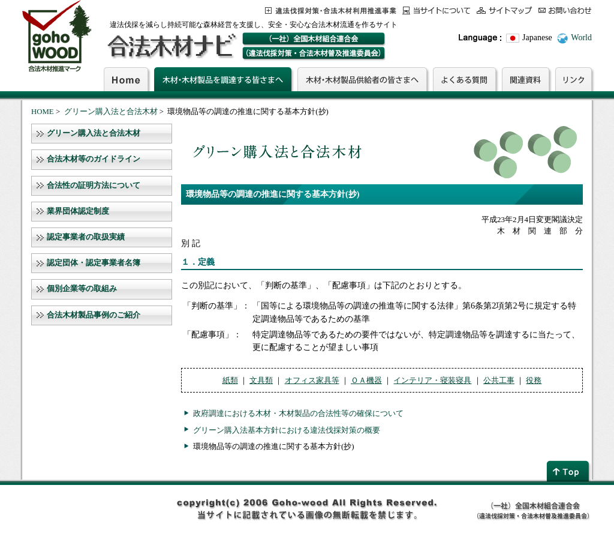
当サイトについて (436, 10)
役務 (533, 380)
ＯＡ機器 (366, 380)
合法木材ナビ (171, 46)
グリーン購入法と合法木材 (111, 111)
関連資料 (525, 79)
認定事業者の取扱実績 (86, 237)
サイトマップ (504, 10)
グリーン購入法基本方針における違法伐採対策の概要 (286, 430)
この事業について (330, 10)
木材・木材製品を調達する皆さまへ (222, 79)
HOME (42, 111)
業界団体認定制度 (78, 211)
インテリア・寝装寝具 (432, 380)
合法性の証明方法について (93, 185)
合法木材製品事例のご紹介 (93, 315)
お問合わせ (565, 10)
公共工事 (498, 380)
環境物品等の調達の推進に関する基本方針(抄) (273, 446)
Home (126, 79)
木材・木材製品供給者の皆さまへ (362, 79)
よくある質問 (464, 79)
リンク (573, 79)
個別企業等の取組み (82, 289)
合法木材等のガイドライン (93, 159)
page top (569, 470)
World (581, 37)
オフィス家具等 (312, 380)
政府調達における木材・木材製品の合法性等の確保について (298, 413)
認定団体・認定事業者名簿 (93, 263)
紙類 (230, 380)
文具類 (261, 380)
